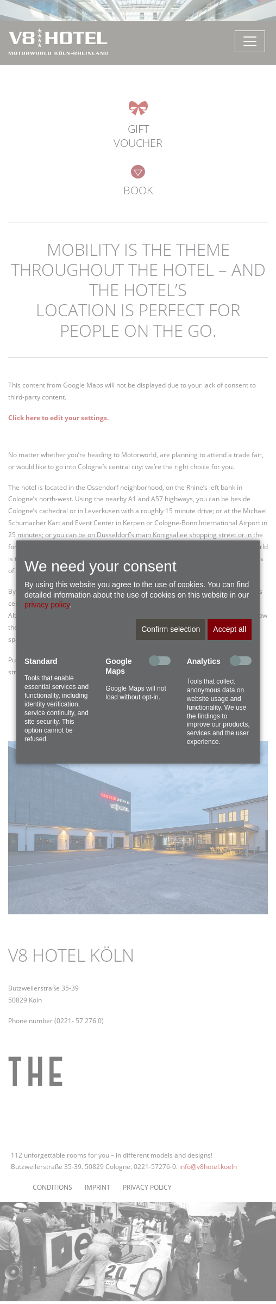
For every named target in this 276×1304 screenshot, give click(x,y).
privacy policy (47, 604)
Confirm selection (170, 629)
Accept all (229, 629)
